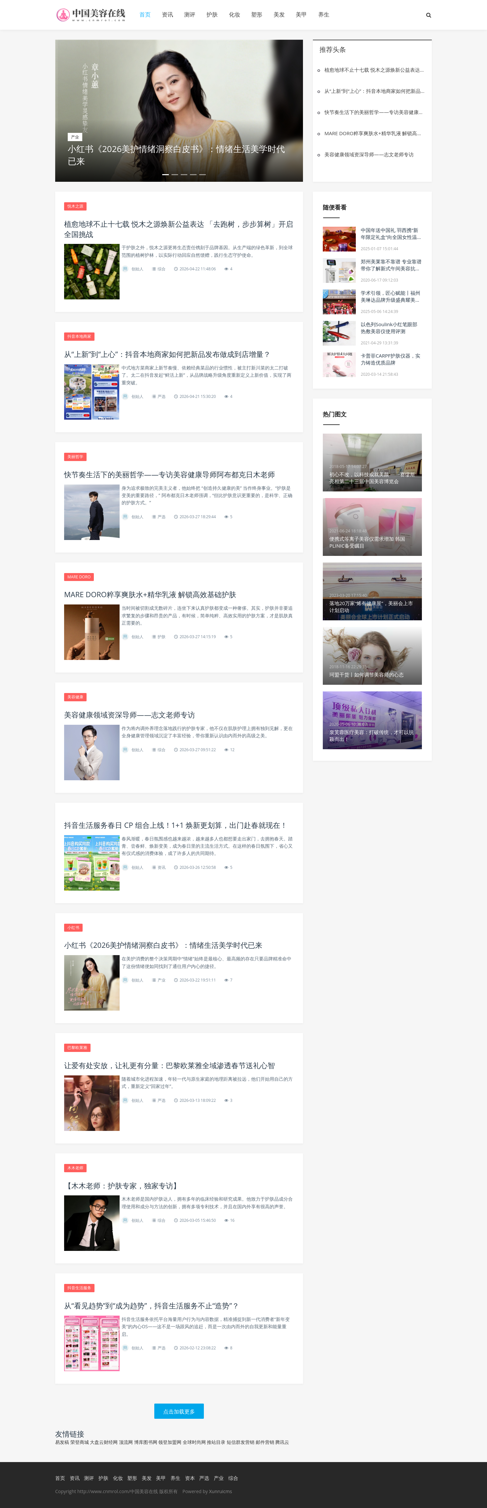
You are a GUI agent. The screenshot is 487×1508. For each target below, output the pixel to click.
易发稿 (62, 1442)
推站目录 (216, 1442)
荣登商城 (79, 1442)
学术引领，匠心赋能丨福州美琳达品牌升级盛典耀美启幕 (390, 300)
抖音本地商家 (79, 336)
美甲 (301, 14)
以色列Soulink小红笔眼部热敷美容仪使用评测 (389, 327)
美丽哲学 (75, 456)
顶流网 (126, 1442)
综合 (162, 269)
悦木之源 (75, 206)
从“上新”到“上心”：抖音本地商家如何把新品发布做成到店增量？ (374, 91)
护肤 (212, 14)
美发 (279, 14)
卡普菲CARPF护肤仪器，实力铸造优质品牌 (390, 359)
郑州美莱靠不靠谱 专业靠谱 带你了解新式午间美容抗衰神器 (391, 268)
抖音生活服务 (79, 1288)
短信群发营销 (240, 1442)
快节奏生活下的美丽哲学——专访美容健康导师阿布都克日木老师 (374, 112)
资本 (190, 1478)
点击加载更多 (179, 1411)
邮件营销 (265, 1442)
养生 (323, 14)
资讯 (167, 14)
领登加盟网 (169, 1442)
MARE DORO (79, 577)
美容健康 (75, 697)
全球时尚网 (194, 1442)
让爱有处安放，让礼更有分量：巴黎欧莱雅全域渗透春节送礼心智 (169, 1065)
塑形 (256, 14)
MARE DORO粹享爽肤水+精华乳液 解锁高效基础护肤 (374, 133)
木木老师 (75, 1168)
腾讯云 (282, 1442)
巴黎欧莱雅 (77, 1047)
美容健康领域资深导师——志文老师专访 (369, 154)
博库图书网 (145, 1442)
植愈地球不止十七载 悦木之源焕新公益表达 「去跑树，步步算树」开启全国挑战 (374, 69)
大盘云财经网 (104, 1442)
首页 (145, 14)
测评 (189, 14)
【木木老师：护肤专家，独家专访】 (122, 1185)
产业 (162, 980)
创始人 (137, 269)
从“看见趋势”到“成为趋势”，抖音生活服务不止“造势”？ (151, 1305)
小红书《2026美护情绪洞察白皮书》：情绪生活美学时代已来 (176, 155)
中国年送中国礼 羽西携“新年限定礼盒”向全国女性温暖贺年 (389, 237)
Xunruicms (220, 1491)
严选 (162, 396)
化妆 (234, 14)
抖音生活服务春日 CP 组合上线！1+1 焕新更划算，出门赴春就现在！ (175, 825)
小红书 (73, 927)
